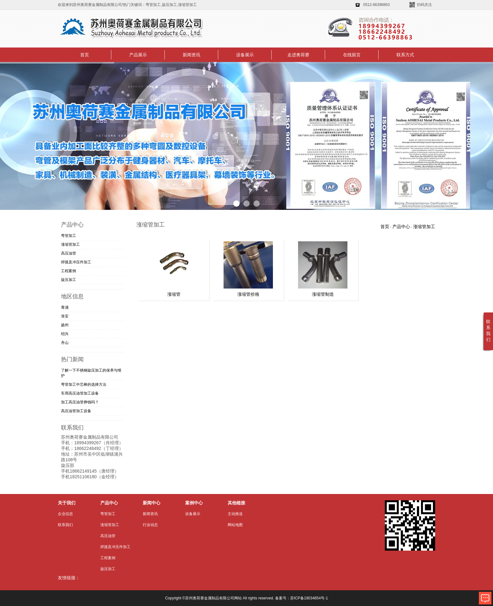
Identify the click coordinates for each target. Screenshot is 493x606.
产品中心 (401, 226)
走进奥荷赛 (298, 54)
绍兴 (65, 334)
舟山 (65, 342)
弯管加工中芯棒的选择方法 (83, 384)
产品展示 (138, 54)
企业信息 (65, 514)
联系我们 (65, 525)
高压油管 (68, 253)
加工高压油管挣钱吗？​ (80, 402)
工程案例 (68, 271)
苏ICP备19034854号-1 (309, 598)
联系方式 (405, 54)
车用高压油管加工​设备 (80, 393)
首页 (84, 54)
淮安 (65, 316)
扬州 (65, 325)
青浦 (65, 307)
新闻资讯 (191, 54)
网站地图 (235, 525)
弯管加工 (68, 235)
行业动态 (150, 525)
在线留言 (352, 54)
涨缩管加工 (70, 244)
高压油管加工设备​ (76, 411)
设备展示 (245, 54)
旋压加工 (68, 280)
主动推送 (235, 514)
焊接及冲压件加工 (76, 262)
